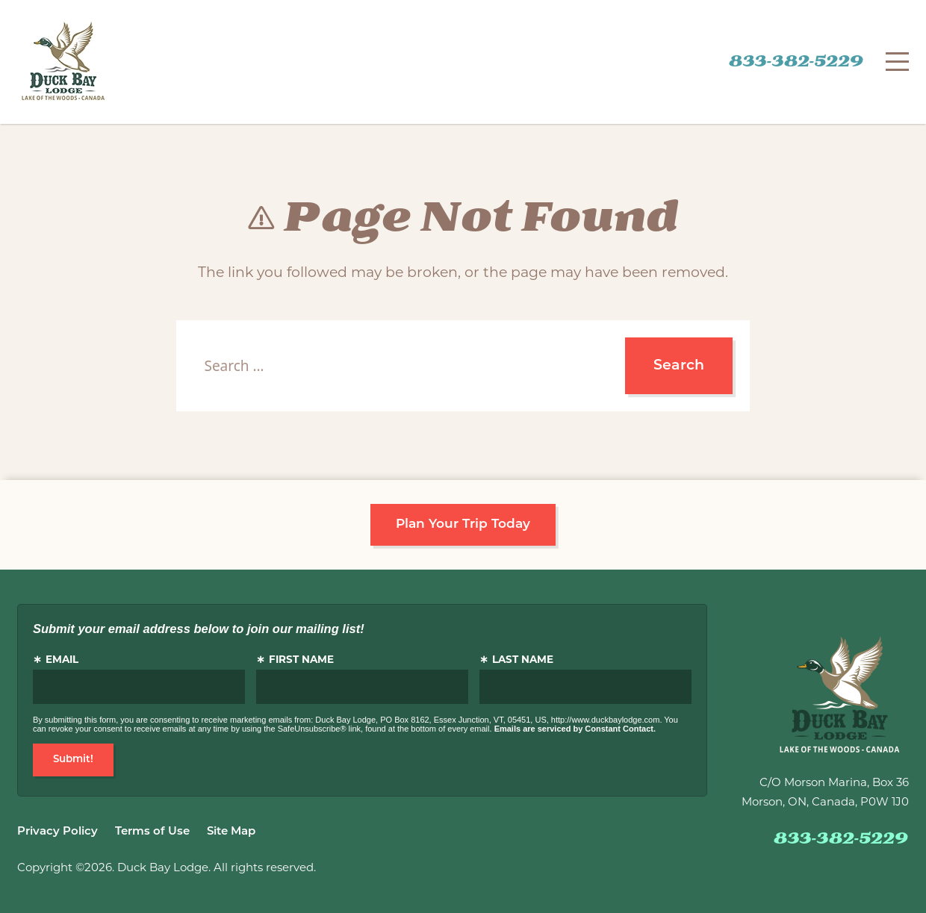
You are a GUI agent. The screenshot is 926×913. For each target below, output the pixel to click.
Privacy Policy (57, 832)
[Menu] (897, 61)
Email (62, 660)
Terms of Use (152, 832)
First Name (301, 660)
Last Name (522, 660)
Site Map (231, 832)
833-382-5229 (796, 62)
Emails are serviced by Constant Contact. (575, 728)
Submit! (73, 759)
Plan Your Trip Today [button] (463, 524)
